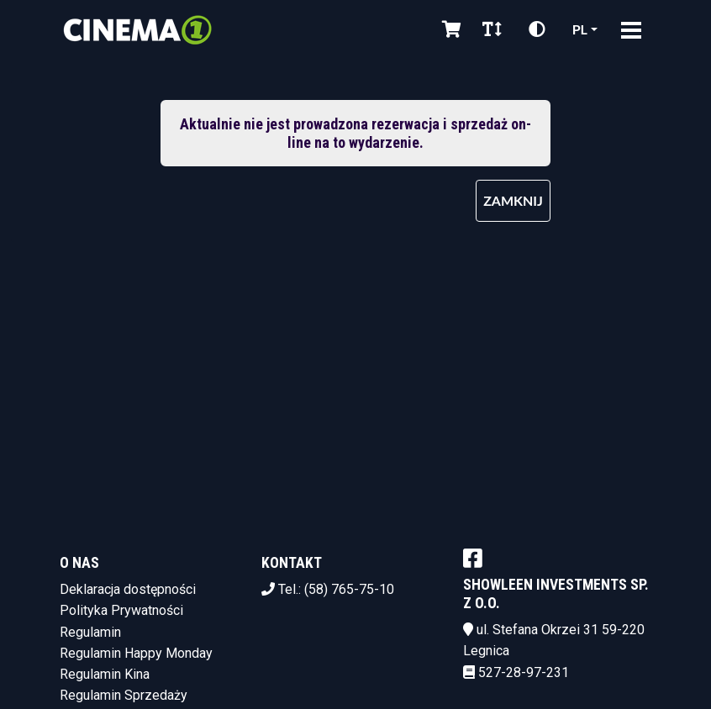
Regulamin (90, 632)
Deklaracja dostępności (128, 589)
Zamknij (513, 200)
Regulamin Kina (105, 674)
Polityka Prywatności (121, 610)
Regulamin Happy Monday (136, 653)
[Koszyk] (449, 29)
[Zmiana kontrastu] (537, 29)
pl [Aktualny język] (579, 29)
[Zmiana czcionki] (492, 29)
